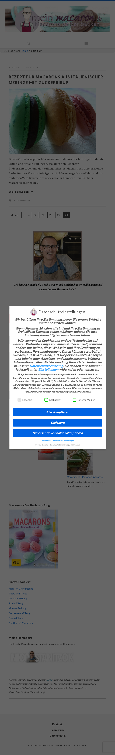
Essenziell (25, 399)
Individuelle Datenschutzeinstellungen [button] (57, 441)
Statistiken (52, 399)
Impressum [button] (75, 445)
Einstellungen (48, 369)
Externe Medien (84, 399)
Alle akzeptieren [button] (57, 412)
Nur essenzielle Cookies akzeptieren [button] (57, 433)
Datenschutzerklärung (46, 366)
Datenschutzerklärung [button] (59, 445)
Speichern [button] (58, 422)
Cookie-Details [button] (41, 445)
